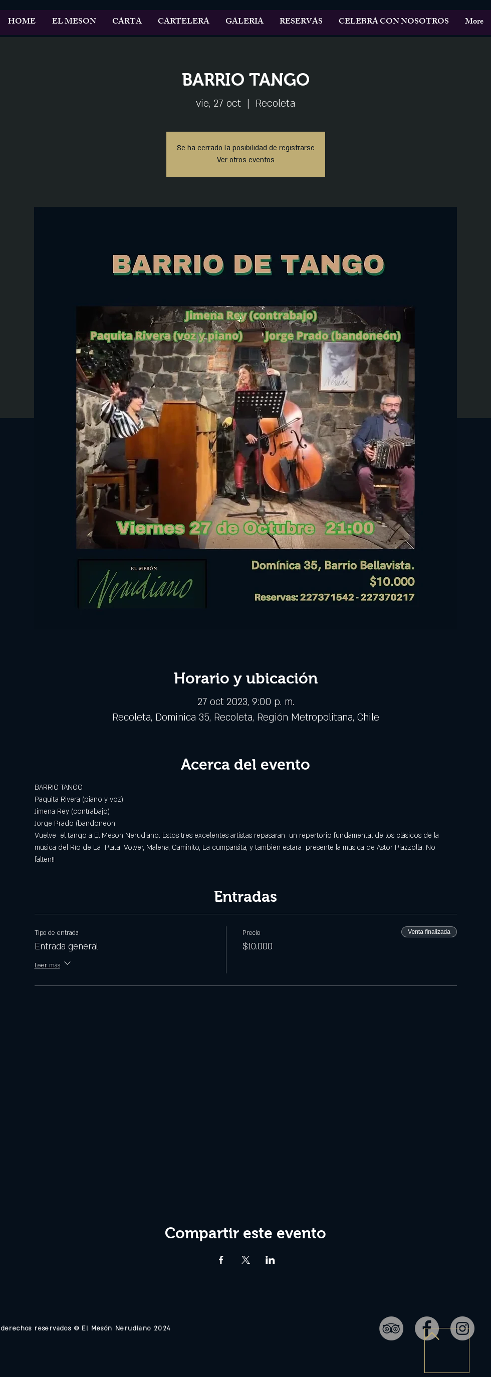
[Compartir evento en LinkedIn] (270, 1260)
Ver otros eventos (246, 160)
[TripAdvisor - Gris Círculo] (391, 1328)
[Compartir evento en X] (246, 1260)
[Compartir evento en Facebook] (221, 1260)
